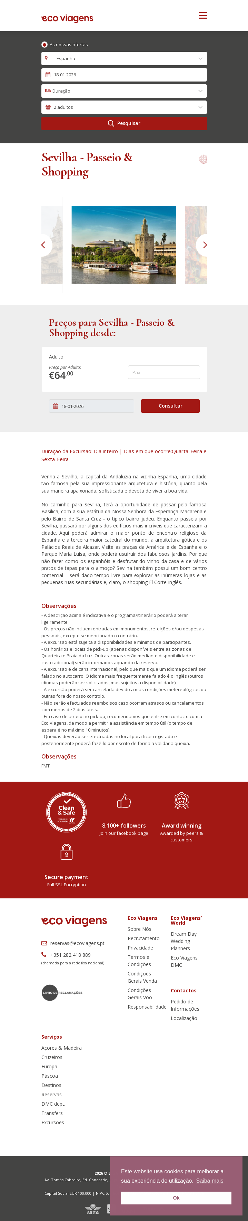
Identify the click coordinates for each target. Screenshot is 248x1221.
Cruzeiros (51, 1057)
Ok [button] (176, 1198)
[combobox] (124, 58)
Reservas (51, 1094)
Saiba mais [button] (210, 1181)
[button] (41, 245)
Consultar (170, 405)
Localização (184, 1018)
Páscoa (49, 1075)
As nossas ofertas (69, 44)
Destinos (51, 1085)
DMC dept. (53, 1103)
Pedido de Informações (185, 1005)
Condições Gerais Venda (142, 977)
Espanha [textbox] (63, 58)
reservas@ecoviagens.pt (73, 943)
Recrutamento (144, 938)
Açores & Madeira (61, 1047)
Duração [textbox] (61, 91)
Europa (49, 1066)
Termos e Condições (139, 960)
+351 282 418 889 (66, 955)
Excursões (52, 1122)
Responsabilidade (147, 1006)
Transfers (52, 1113)
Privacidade (140, 947)
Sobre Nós (139, 929)
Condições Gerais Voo (140, 994)
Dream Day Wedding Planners (184, 941)
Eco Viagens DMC (184, 961)
